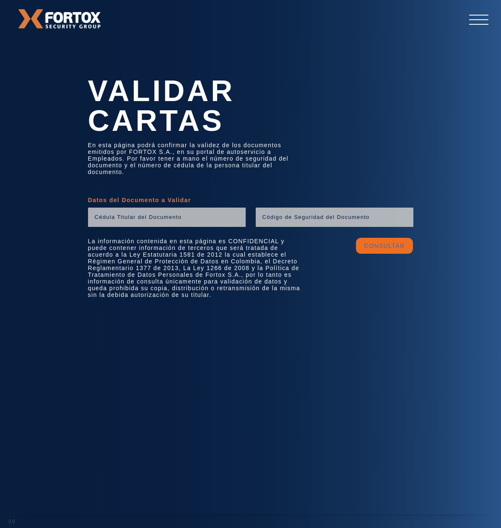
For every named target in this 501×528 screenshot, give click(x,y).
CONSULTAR (384, 245)
